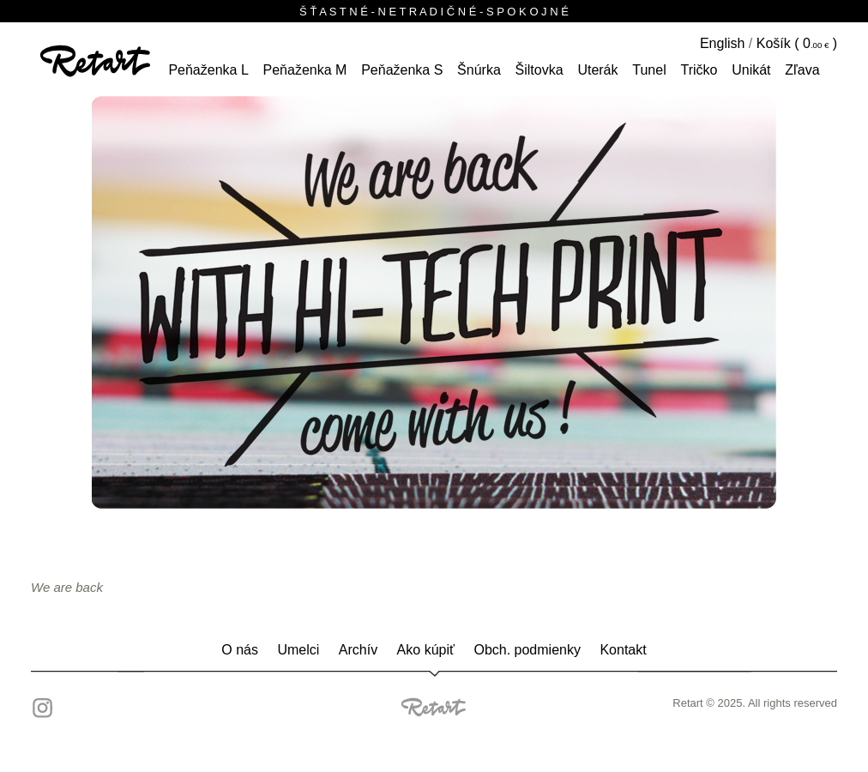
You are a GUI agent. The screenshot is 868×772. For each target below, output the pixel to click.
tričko (698, 70)
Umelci (298, 649)
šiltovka (539, 70)
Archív (358, 649)
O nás (239, 649)
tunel (649, 70)
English (722, 43)
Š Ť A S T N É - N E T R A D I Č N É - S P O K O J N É (434, 11)
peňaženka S (402, 70)
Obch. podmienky (527, 649)
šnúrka (479, 70)
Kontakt (623, 649)
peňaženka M (305, 70)
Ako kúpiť (426, 649)
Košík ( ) (796, 43)
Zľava (802, 70)
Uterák (597, 70)
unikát (751, 70)
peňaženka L (208, 70)
